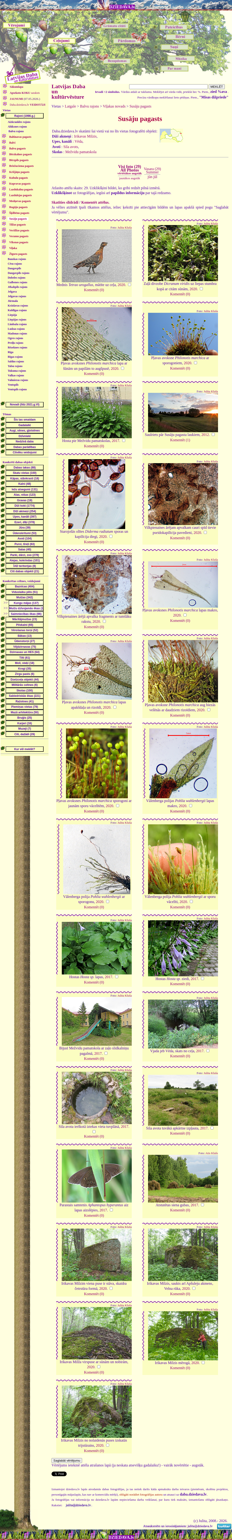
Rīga (10, 352)
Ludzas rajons (16, 328)
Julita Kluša (125, 227)
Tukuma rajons (17, 370)
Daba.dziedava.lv (27, 104)
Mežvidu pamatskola (81, 152)
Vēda (79, 141)
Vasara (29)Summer (152, 170)
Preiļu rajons (15, 342)
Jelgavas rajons (17, 296)
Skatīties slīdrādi (65, 202)
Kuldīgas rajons (17, 310)
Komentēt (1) (180, 440)
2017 (115, 441)
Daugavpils (14, 268)
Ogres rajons (15, 338)
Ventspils (13, 384)
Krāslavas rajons (18, 305)
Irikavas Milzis (85, 136)
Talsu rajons (15, 366)
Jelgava (12, 291)
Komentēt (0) (94, 290)
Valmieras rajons (18, 380)
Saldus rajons (16, 361)
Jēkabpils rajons (17, 287)
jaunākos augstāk (129, 178)
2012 (205, 435)
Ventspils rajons (17, 389)
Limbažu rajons (17, 324)
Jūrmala (13, 301)
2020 (121, 285)
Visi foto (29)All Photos (130, 169)
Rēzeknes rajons (17, 347)
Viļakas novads (114, 106)
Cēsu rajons (15, 263)
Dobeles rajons (16, 277)
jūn (150, 177)
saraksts (24, 92)
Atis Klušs (211, 1153)
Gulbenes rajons (17, 282)
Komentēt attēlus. (95, 202)
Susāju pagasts (140, 106)
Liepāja (12, 315)
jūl (155, 177)
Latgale (70, 106)
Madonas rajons (17, 333)
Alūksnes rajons (17, 126)
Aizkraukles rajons (19, 122)
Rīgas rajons (15, 356)
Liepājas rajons (17, 319)
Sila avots (70, 147)
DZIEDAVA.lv (122, 7)
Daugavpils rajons (18, 273)
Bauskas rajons (17, 259)
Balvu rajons (16, 131)
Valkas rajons (16, 375)
